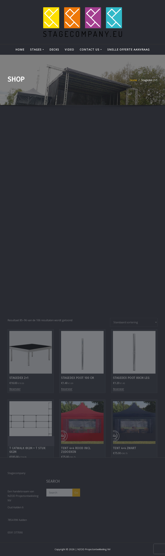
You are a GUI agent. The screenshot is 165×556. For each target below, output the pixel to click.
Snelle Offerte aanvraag (128, 49)
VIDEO (69, 49)
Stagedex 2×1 (149, 80)
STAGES (37, 49)
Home (19, 49)
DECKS (54, 49)
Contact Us (91, 49)
